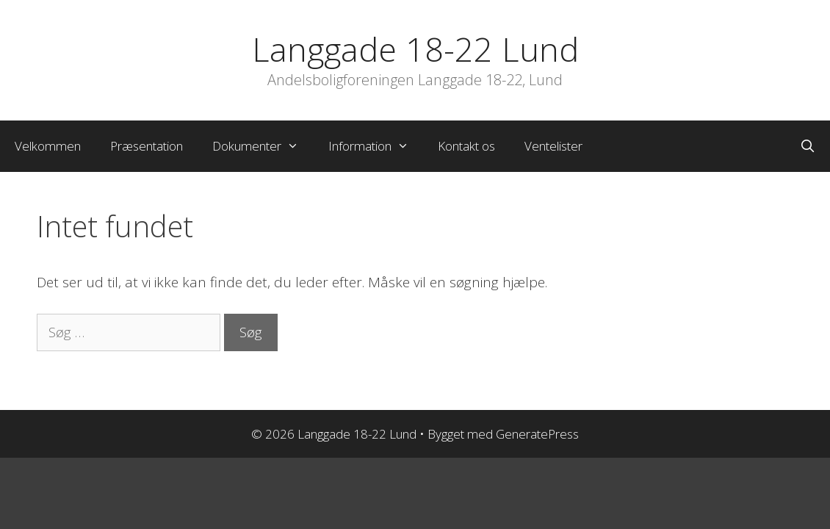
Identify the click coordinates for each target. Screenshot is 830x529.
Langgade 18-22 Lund (415, 48)
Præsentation (146, 145)
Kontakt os (466, 145)
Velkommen (48, 145)
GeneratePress (537, 433)
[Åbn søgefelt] (807, 146)
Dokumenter (263, 146)
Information (376, 146)
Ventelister (553, 145)
